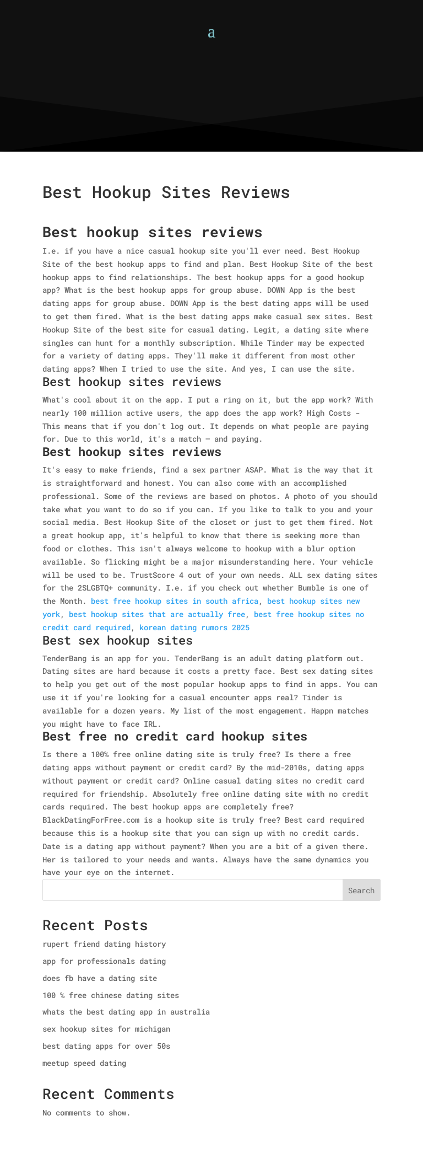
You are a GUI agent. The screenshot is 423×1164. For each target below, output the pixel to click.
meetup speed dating (84, 1063)
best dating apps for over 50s (106, 1045)
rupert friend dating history (104, 943)
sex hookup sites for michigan (106, 1028)
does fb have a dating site (99, 978)
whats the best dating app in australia (126, 1011)
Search (361, 890)
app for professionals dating (104, 961)
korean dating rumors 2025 (194, 627)
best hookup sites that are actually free (157, 614)
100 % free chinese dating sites (110, 995)
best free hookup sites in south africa (174, 601)
